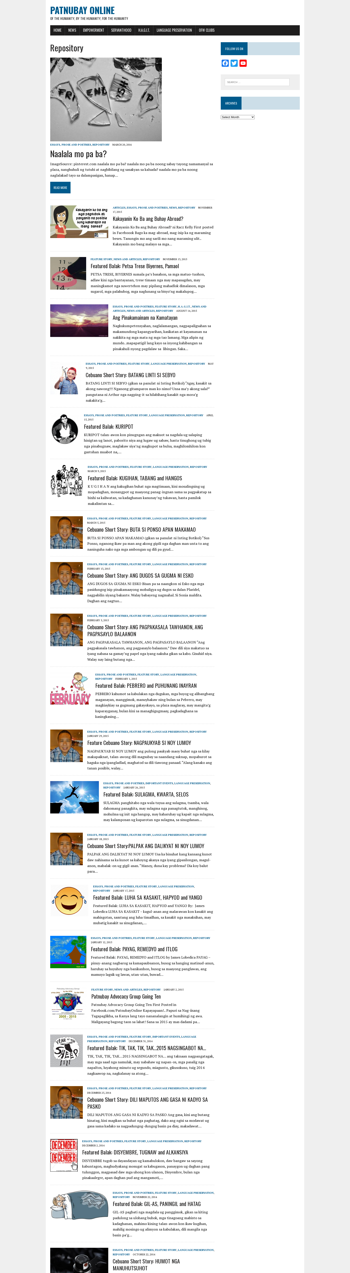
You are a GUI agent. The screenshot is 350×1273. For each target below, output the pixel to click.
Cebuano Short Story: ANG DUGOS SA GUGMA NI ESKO (133, 552)
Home (50, 30)
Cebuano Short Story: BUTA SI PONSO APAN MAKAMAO (134, 506)
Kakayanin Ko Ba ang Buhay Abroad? (141, 215)
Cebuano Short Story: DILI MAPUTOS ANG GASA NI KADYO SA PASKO (148, 1059)
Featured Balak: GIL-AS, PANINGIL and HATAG (150, 1156)
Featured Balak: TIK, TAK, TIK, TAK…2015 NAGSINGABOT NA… (139, 1007)
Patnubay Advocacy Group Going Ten (119, 955)
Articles (112, 208)
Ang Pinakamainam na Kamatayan (138, 313)
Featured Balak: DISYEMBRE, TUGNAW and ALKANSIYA (128, 1105)
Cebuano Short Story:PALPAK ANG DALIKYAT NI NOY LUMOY (138, 811)
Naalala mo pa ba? (71, 154)
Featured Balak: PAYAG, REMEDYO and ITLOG (127, 908)
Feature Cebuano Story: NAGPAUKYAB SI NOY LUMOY (132, 708)
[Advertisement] (265, 158)
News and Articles (121, 255)
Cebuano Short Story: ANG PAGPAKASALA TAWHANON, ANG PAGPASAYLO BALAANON (138, 601)
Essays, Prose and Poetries (63, 145)
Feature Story (94, 255)
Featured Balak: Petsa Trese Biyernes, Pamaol (128, 262)
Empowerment (86, 30)
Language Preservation (167, 30)
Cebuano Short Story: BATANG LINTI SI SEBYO (124, 366)
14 (84, 1250)
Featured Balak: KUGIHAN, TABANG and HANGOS (128, 460)
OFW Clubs (200, 30)
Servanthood (114, 30)
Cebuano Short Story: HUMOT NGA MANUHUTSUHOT (157, 1208)
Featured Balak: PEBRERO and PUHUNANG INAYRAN (139, 656)
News (65, 30)
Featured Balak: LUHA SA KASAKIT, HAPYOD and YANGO (140, 857)
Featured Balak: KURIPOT (101, 411)
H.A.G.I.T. (137, 30)
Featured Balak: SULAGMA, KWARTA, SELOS (139, 759)
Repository (94, 145)
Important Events (152, 748)
